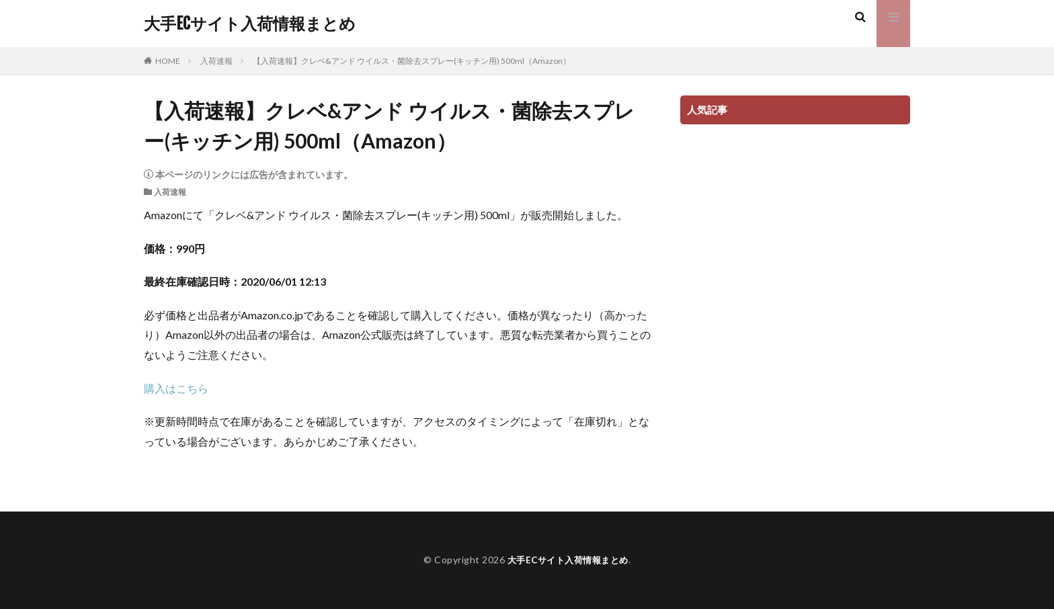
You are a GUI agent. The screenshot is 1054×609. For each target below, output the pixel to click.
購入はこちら (176, 388)
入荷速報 (216, 61)
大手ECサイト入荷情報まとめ (250, 23)
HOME (167, 61)
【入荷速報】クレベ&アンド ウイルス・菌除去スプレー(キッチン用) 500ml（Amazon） (412, 61)
